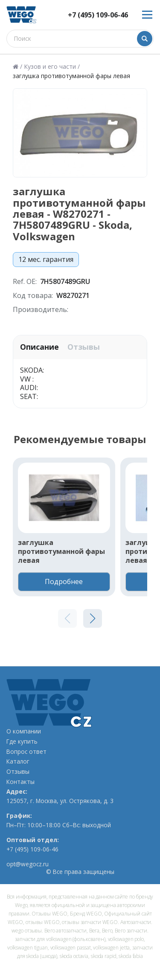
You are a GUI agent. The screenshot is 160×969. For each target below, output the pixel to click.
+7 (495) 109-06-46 (98, 15)
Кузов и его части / (52, 66)
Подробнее (64, 581)
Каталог (17, 761)
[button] (92, 618)
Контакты (20, 782)
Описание (39, 347)
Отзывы (83, 347)
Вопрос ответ (26, 752)
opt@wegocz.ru (27, 864)
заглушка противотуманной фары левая (61, 551)
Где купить (22, 741)
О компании (23, 731)
